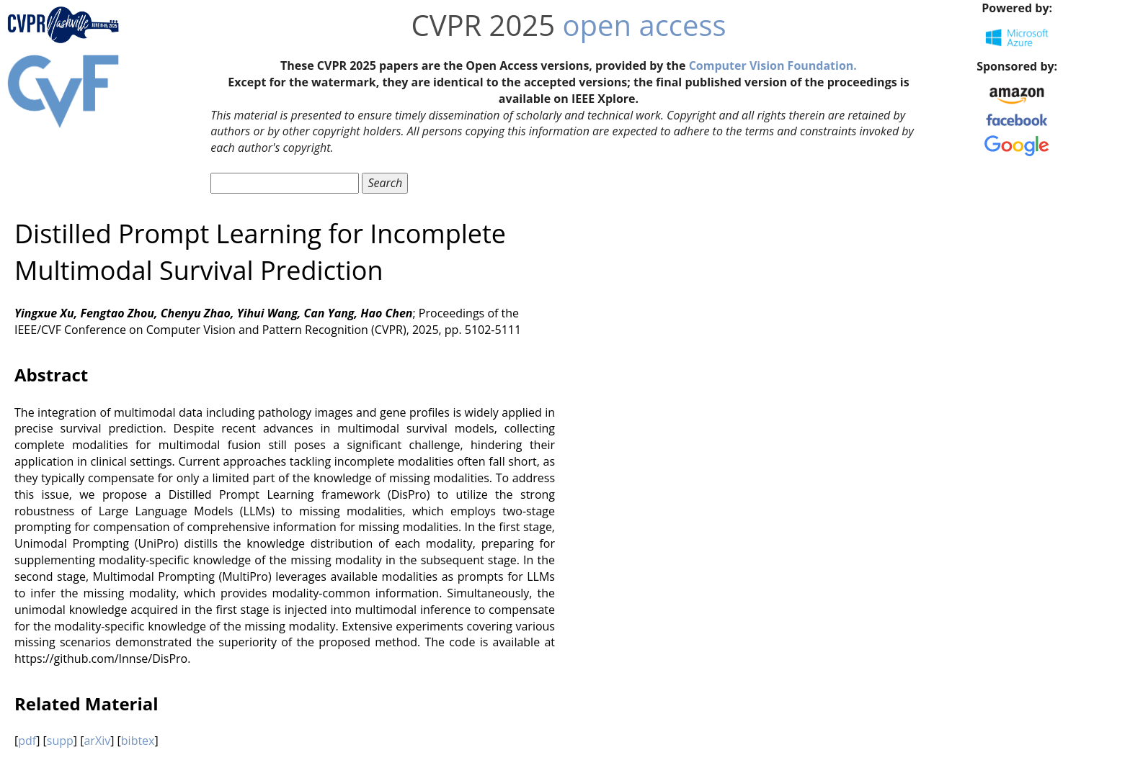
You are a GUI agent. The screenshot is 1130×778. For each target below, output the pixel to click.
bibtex (138, 740)
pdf (27, 740)
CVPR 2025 (483, 25)
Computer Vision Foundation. (773, 65)
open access (644, 25)
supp (60, 740)
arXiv (97, 740)
